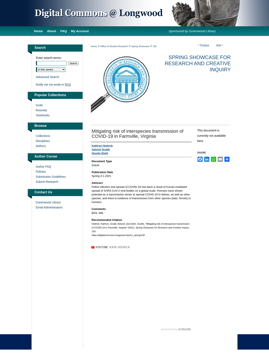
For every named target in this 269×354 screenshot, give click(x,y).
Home (94, 46)
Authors (41, 146)
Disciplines (43, 141)
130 (155, 46)
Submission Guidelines (51, 176)
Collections (43, 136)
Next (218, 45)
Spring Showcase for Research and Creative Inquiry (198, 63)
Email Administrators (49, 207)
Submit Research (47, 181)
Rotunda (41, 110)
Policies (41, 171)
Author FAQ (43, 166)
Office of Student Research (114, 46)
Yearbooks (43, 115)
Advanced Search (47, 77)
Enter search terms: (49, 58)
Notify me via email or (53, 84)
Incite (39, 105)
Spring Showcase (140, 46)
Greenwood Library (48, 202)
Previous (204, 45)
